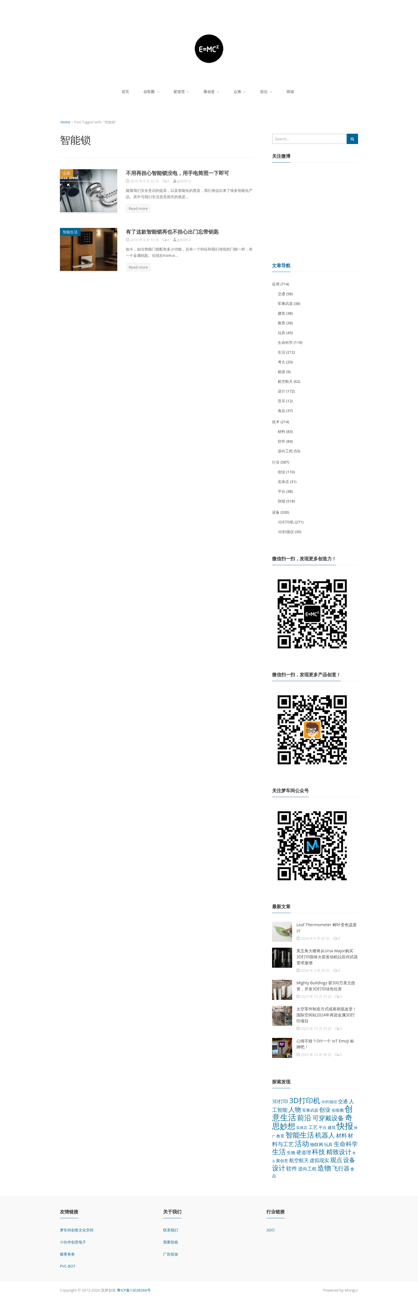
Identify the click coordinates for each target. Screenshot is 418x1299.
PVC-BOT (67, 1266)
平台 (281, 491)
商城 (290, 91)
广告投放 (170, 1254)
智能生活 (70, 231)
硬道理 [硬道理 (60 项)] (303, 1152)
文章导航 (281, 265)
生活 (281, 352)
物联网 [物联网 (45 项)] (316, 1144)
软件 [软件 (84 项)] (291, 1168)
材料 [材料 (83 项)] (341, 1135)
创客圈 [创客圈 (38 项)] (338, 1110)
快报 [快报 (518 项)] (345, 1126)
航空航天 (285, 381)
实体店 (283, 481)
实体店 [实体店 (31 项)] (301, 1127)
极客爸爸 (67, 1254)
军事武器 (285, 303)
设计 (281, 391)
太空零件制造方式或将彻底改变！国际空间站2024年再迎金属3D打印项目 (326, 1015)
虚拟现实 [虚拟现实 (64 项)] (319, 1160)
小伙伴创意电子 (73, 1242)
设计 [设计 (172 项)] (278, 1167)
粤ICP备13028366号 (134, 1290)
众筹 (240, 91)
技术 (276, 421)
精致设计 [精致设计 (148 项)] (338, 1151)
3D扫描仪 (286, 531)
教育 (281, 323)
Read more (138, 208)
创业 (281, 471)
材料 (281, 431)
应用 (276, 284)
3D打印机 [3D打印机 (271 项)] (304, 1100)
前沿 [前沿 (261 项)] (304, 1117)
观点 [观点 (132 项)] (336, 1160)
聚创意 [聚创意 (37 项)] (282, 1160)
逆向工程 (285, 451)
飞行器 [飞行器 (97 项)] (340, 1168)
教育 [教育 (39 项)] (280, 1136)
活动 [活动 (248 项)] (302, 1143)
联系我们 (170, 1230)
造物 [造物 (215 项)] (324, 1167)
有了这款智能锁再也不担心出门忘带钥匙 (172, 231)
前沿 (266, 91)
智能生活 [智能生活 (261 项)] (300, 1135)
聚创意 (211, 91)
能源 (281, 371)
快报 (281, 501)
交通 (281, 293)
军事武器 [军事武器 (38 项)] (310, 1110)
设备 (276, 512)
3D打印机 (286, 522)
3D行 (270, 1230)
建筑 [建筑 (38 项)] (332, 1127)
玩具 (281, 332)
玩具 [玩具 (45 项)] (328, 1144)
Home (65, 122)
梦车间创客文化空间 (76, 1230)
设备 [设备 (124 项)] (349, 1160)
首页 (125, 91)
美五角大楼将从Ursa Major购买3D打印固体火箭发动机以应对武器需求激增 (327, 956)
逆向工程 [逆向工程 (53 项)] (307, 1169)
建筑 (281, 313)
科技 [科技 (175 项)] (318, 1151)
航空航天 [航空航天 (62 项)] (299, 1160)
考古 (281, 361)
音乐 (281, 400)
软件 (281, 441)
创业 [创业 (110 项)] (325, 1109)
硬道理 (181, 91)
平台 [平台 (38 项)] (323, 1127)
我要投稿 (170, 1242)
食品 (281, 410)
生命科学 (285, 342)
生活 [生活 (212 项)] (279, 1151)
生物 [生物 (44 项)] (291, 1152)
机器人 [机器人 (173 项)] (325, 1135)
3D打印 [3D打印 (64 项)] (280, 1101)
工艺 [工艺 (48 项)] (313, 1127)
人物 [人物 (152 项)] (294, 1109)
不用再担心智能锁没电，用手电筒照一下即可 (177, 172)
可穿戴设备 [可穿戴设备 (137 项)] (328, 1118)
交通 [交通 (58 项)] (343, 1101)
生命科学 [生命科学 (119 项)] (346, 1144)
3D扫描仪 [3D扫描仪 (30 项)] (329, 1101)
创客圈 (151, 91)
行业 (276, 462)
